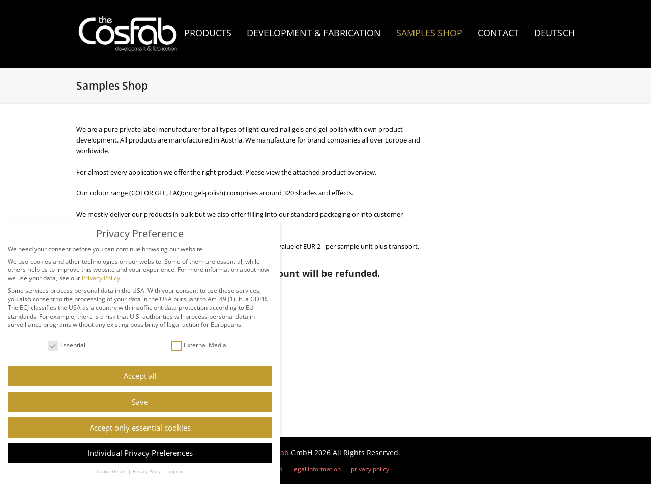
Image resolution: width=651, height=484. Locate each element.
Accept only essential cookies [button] (140, 427)
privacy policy (370, 469)
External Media (198, 345)
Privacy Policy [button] (147, 471)
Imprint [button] (175, 471)
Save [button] (140, 401)
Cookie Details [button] (112, 471)
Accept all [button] (140, 376)
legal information (316, 469)
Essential (66, 345)
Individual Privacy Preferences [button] (140, 453)
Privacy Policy (101, 278)
